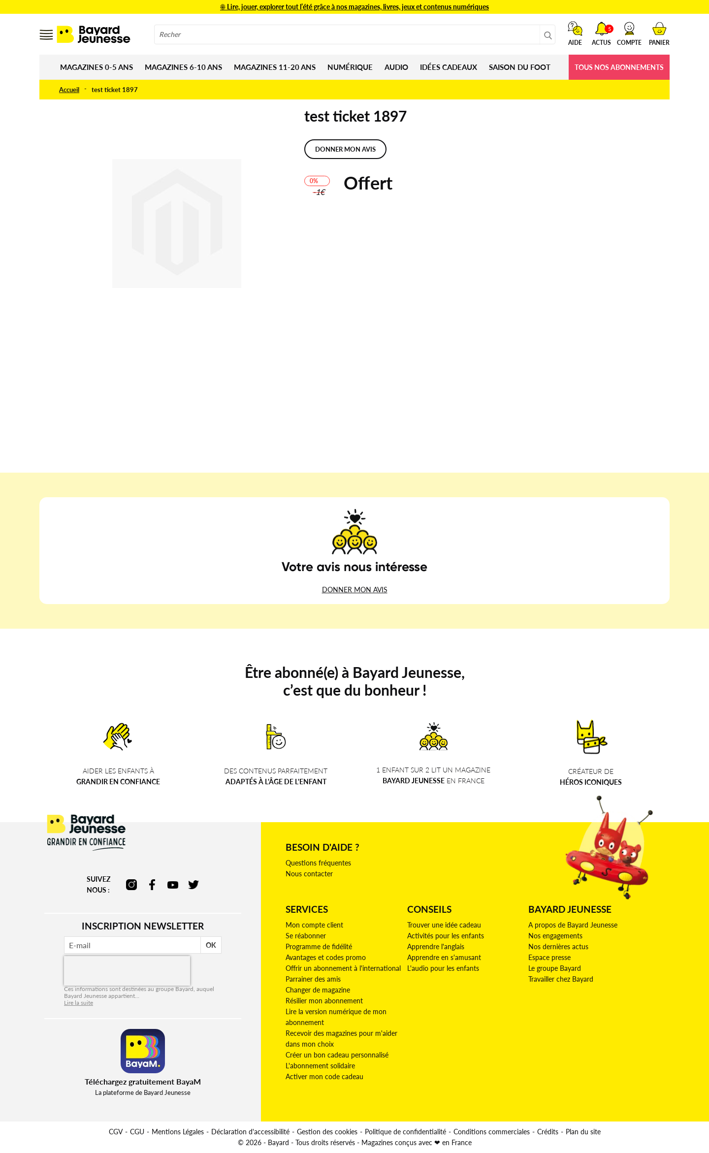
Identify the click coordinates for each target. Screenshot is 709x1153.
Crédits (547, 1131)
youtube (172, 884)
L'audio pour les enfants (443, 968)
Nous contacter (309, 873)
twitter (193, 884)
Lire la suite (78, 1002)
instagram (131, 884)
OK (211, 945)
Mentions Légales (178, 1131)
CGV (116, 1131)
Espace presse (549, 957)
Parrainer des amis (313, 979)
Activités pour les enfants (445, 935)
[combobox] (354, 34)
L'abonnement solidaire (320, 1065)
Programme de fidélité (319, 946)
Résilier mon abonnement (324, 1000)
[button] (629, 33)
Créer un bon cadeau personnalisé (337, 1055)
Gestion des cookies (327, 1131)
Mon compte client (314, 925)
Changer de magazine (318, 990)
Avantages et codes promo (326, 957)
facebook (152, 884)
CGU (137, 1131)
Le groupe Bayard (554, 968)
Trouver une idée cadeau (444, 925)
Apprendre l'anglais (435, 946)
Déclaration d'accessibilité (250, 1131)
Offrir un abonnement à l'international (343, 968)
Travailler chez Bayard (560, 979)
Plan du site (583, 1131)
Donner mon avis (345, 149)
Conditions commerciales (491, 1131)
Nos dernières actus (558, 946)
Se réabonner (306, 935)
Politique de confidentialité (405, 1131)
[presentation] (127, 971)
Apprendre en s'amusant (444, 957)
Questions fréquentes (318, 863)
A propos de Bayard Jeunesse (572, 925)
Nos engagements (555, 935)
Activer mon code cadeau (324, 1076)
